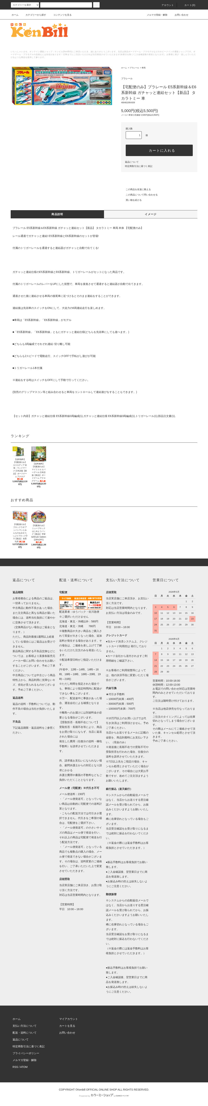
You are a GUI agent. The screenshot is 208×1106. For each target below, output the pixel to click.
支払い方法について (25, 1025)
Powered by (104, 1096)
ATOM (24, 1066)
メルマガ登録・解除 (154, 15)
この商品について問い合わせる (139, 194)
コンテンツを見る (60, 15)
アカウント (165, 5)
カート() (187, 5)
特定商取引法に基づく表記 (138, 166)
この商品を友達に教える (136, 189)
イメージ (151, 214)
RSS (15, 1066)
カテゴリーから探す (33, 15)
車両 (144, 68)
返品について (132, 162)
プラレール (134, 68)
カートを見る (67, 1025)
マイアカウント (68, 1018)
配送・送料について (25, 1032)
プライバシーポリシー (26, 1053)
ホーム (15, 15)
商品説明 (57, 214)
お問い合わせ (179, 15)
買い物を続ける (131, 200)
